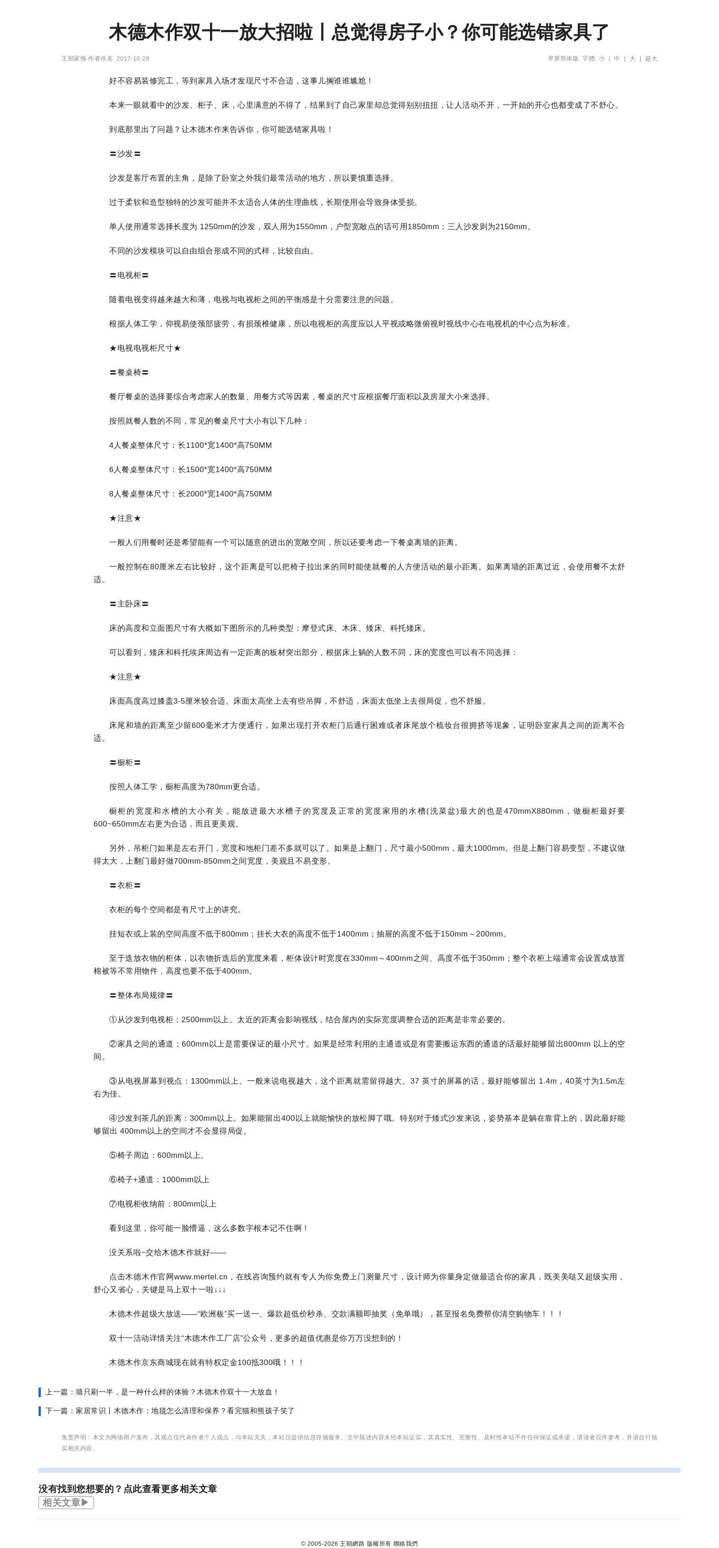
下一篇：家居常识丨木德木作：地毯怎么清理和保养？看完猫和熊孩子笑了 (170, 1411)
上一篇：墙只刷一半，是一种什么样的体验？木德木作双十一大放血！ (162, 1392)
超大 (651, 58)
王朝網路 (352, 1543)
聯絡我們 (405, 1543)
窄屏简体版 (563, 58)
